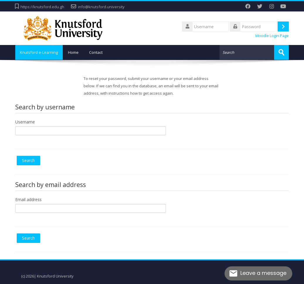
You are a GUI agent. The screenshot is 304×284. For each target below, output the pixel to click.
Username (25, 121)
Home (75, 52)
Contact (98, 52)
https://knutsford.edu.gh (42, 6)
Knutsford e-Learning (40, 52)
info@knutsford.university (101, 6)
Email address (28, 199)
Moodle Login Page (272, 35)
